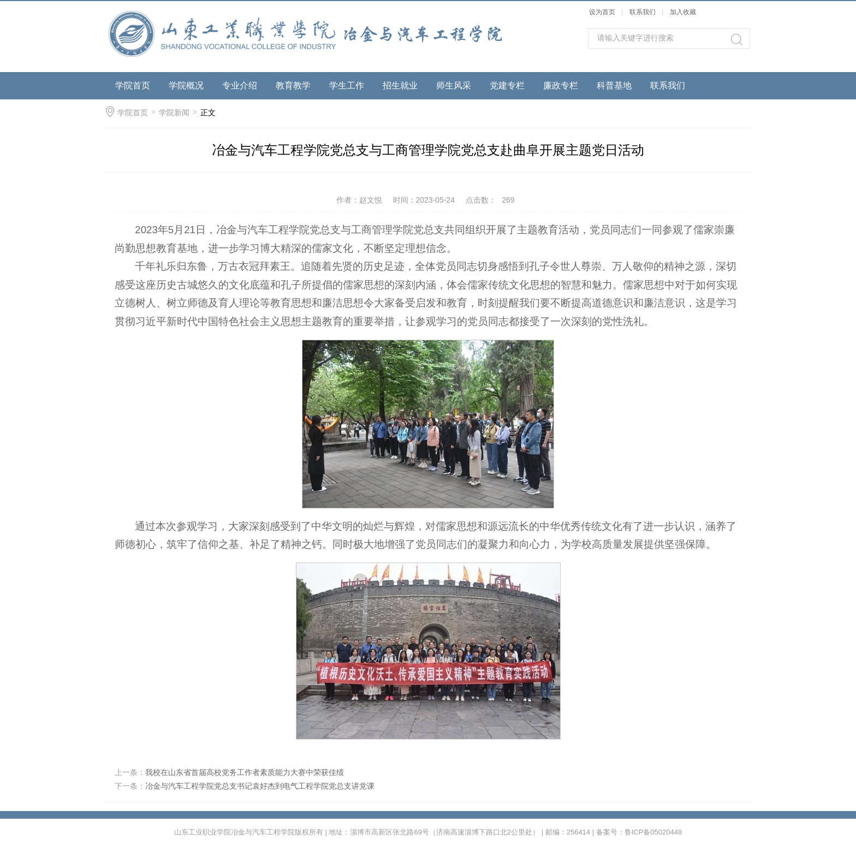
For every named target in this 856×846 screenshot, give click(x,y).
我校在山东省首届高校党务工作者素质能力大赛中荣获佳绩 (244, 772)
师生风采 (453, 85)
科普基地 (614, 85)
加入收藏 (683, 12)
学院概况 (186, 85)
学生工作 (346, 85)
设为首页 (602, 12)
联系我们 (643, 12)
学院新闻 (174, 112)
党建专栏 (507, 85)
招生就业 (400, 85)
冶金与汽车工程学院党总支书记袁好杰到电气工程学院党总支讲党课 (259, 786)
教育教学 (293, 85)
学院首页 (132, 85)
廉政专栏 (560, 85)
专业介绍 (239, 85)
